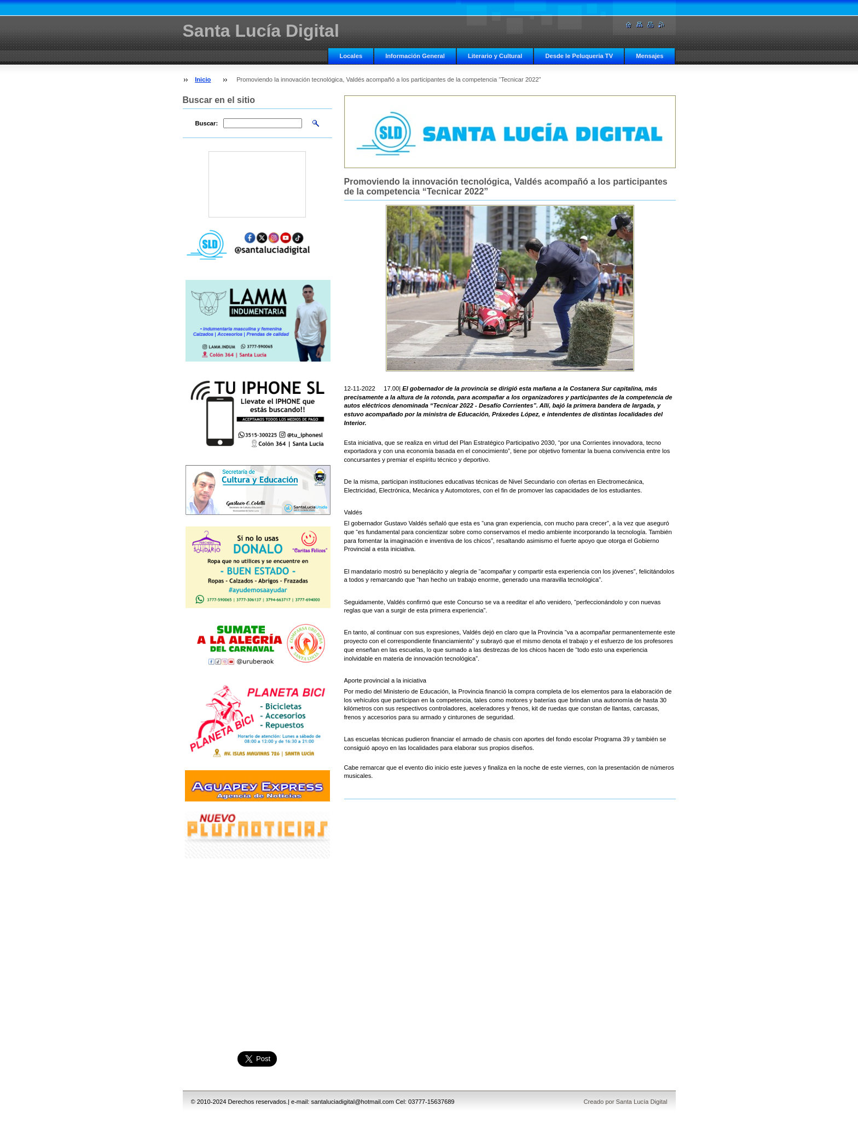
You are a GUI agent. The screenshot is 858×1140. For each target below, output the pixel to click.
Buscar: (206, 123)
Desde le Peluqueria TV (579, 56)
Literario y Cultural (495, 56)
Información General (415, 56)
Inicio (203, 79)
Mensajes (649, 56)
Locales (350, 56)
